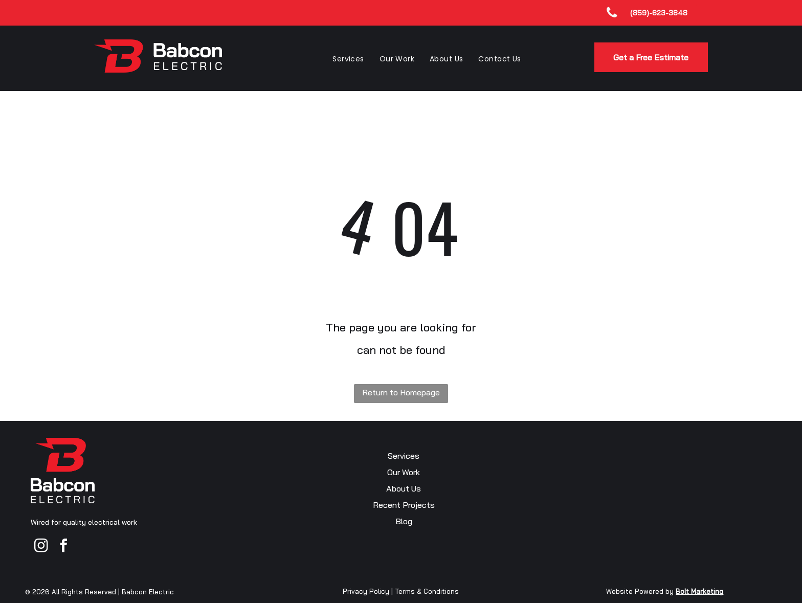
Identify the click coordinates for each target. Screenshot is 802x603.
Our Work (403, 472)
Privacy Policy (366, 591)
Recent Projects (404, 505)
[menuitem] (348, 59)
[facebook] (63, 547)
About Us (403, 488)
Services (403, 456)
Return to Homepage (401, 392)
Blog (403, 521)
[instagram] (41, 547)
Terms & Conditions (427, 591)
